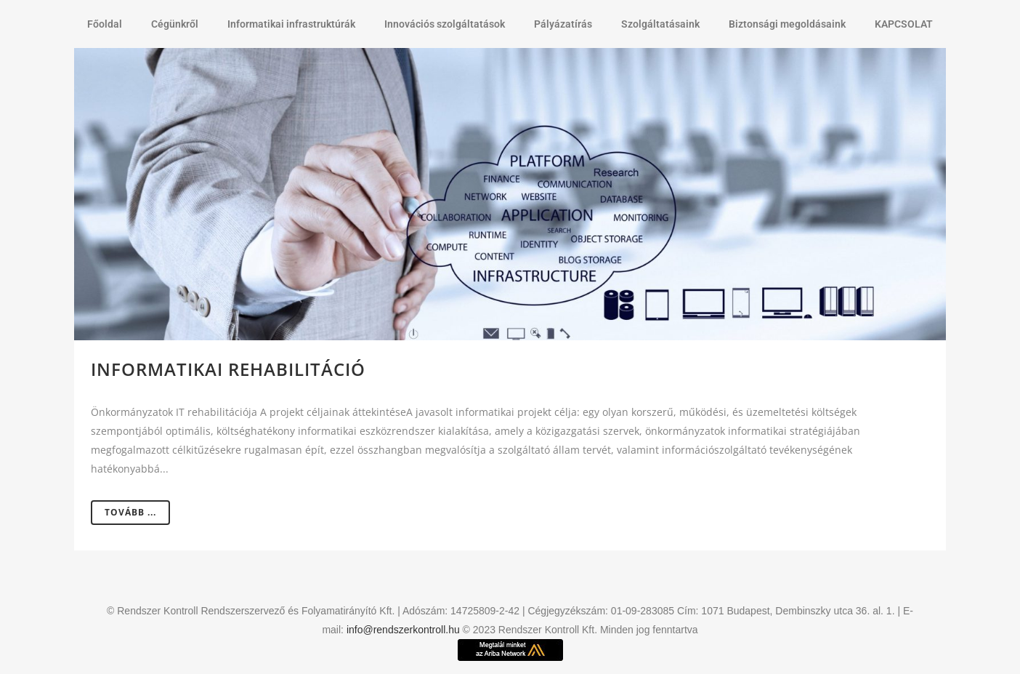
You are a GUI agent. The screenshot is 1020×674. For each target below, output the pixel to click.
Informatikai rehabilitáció (228, 369)
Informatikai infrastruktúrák (291, 24)
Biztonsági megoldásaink (787, 24)
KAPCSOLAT (904, 24)
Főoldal (104, 24)
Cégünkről (174, 24)
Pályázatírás (563, 24)
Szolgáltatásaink (660, 24)
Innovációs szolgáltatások (444, 24)
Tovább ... (130, 512)
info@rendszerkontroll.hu (403, 629)
